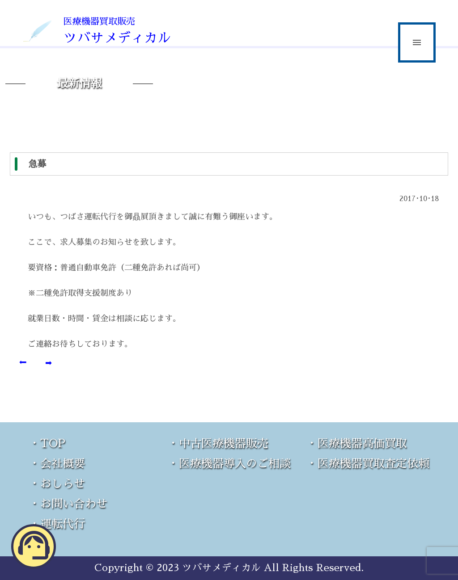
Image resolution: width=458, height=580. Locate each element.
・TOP (47, 443)
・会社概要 (57, 463)
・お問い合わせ (68, 503)
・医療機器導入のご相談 (229, 463)
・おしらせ (57, 483)
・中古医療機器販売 (218, 443)
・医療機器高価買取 (356, 443)
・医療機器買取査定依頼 (367, 463)
